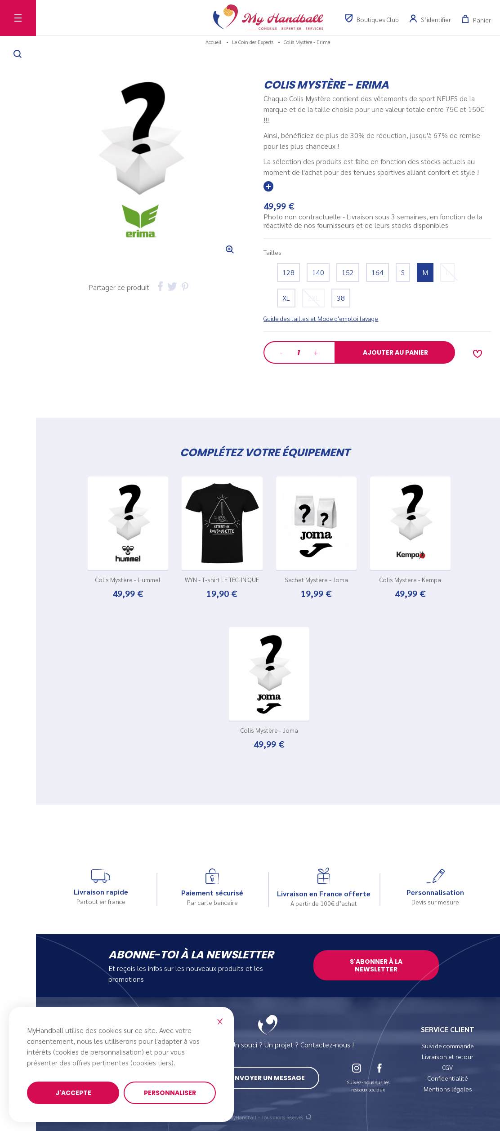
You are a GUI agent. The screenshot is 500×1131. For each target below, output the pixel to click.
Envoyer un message (268, 1077)
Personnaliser (170, 1092)
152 (348, 272)
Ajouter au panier (395, 352)
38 (341, 298)
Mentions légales (448, 1089)
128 (288, 272)
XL (286, 298)
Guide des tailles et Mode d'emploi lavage (320, 318)
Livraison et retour (447, 1056)
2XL (313, 298)
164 (377, 272)
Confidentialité (448, 1078)
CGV (447, 1067)
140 (318, 272)
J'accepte (73, 1092)
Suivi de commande (447, 1046)
